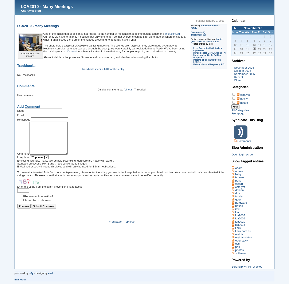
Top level (129, 228)
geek (193, 41)
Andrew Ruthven (209, 25)
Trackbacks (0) (198, 35)
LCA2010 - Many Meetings (47, 6)
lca (237, 212)
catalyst (245, 94)
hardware (241, 202)
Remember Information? (38, 202)
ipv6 (237, 209)
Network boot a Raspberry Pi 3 (208, 64)
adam (238, 168)
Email (20, 115)
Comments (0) (198, 32)
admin (239, 171)
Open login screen (242, 154)
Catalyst (72, 51)
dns (237, 193)
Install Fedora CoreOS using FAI (209, 53)
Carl (50, 273)
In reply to (23, 163)
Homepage (23, 119)
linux (238, 228)
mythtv (239, 234)
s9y (31, 273)
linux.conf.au (212, 41)
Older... (238, 80)
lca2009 (240, 218)
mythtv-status (243, 237)
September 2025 (244, 74)
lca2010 (201, 41)
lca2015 (240, 224)
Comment (23, 160)
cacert (239, 183)
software (240, 253)
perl (237, 246)
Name (20, 110)
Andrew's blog (31, 10)
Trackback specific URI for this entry (103, 69)
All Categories (240, 110)
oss (237, 243)
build (238, 180)
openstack (241, 240)
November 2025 (244, 67)
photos (239, 250)
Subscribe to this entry (37, 206)
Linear (128, 89)
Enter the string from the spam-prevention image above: (50, 193)
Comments (244, 141)
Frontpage (115, 228)
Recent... (239, 77)
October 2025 (242, 70)
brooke (239, 177)
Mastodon (21, 279)
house (244, 102)
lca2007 (240, 215)
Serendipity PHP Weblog (246, 266)
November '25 (253, 28)
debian (239, 190)
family (194, 28)
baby (238, 174)
